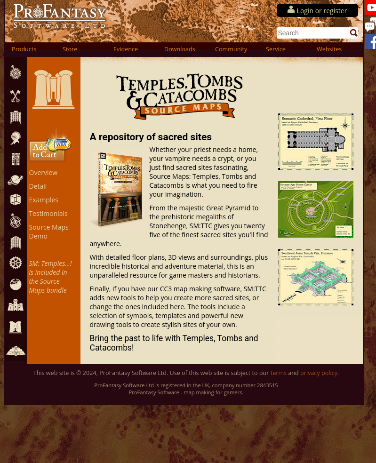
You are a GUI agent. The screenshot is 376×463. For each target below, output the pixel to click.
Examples (43, 199)
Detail (38, 186)
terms (279, 373)
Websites (329, 49)
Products (24, 49)
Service (276, 49)
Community (231, 49)
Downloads (179, 49)
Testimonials (48, 213)
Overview (43, 172)
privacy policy (318, 373)
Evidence (125, 49)
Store (70, 49)
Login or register (322, 10)
